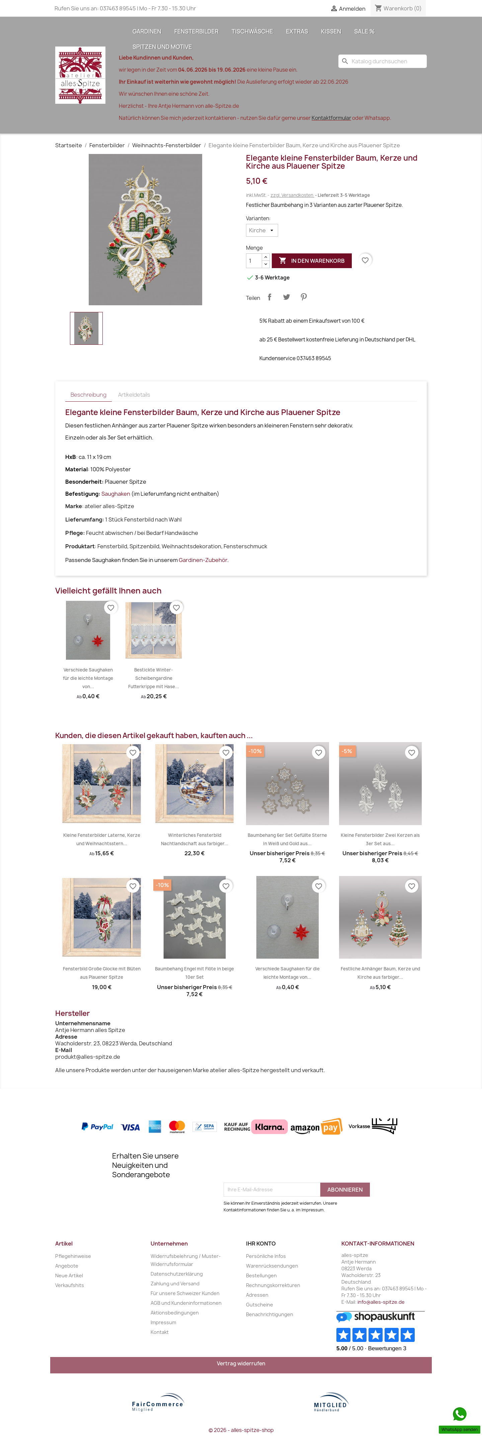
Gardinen (147, 31)
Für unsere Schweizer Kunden (185, 1293)
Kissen (331, 31)
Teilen (269, 297)
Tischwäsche (252, 31)
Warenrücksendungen (272, 1266)
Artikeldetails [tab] (134, 394)
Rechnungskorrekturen (273, 1285)
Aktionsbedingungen (175, 1312)
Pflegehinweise (73, 1256)
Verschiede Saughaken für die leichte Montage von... (88, 678)
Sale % (364, 31)
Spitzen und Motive (162, 47)
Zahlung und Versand (175, 1283)
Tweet (286, 297)
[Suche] (382, 61)
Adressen (257, 1295)
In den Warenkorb (312, 260)
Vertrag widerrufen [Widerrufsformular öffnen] (241, 1363)
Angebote (66, 1266)
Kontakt (160, 1332)
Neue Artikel (69, 1275)
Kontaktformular (331, 118)
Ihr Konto (261, 1243)
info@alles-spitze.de (381, 1302)
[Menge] (254, 260)
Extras (297, 31)
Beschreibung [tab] (88, 394)
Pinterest (303, 297)
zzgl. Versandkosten (292, 195)
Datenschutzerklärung (177, 1274)
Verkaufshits (69, 1285)
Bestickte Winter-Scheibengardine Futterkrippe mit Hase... (153, 678)
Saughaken (115, 493)
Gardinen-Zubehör (203, 560)
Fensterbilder (196, 31)
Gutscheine (259, 1304)
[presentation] (274, 1166)
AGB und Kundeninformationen (186, 1303)
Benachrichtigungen (269, 1314)
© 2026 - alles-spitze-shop (241, 1430)
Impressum (163, 1322)
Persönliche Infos (266, 1256)
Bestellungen (261, 1275)
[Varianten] (262, 230)
